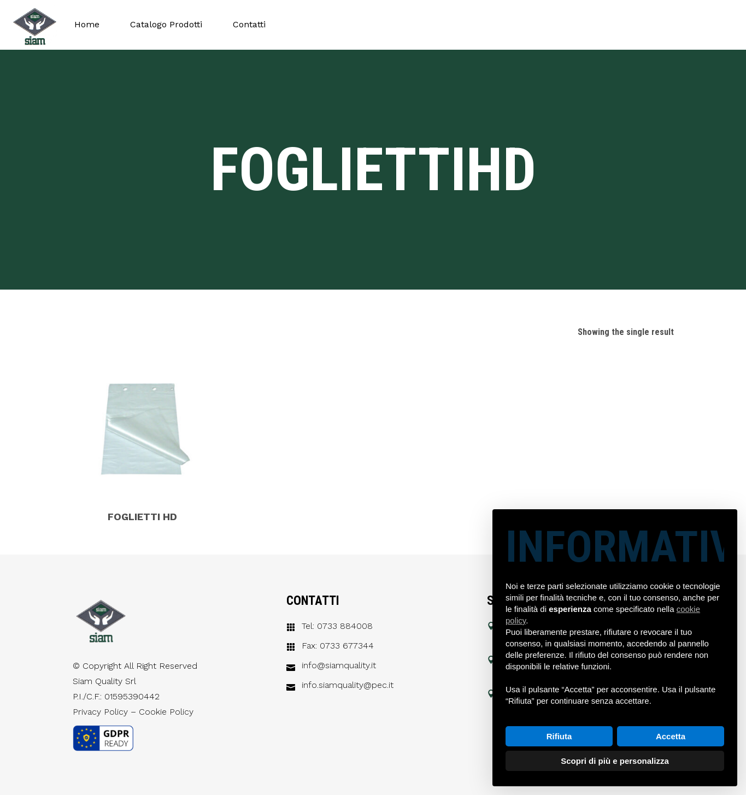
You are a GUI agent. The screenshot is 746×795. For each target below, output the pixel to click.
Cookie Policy (166, 711)
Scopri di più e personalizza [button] (615, 760)
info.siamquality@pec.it (347, 685)
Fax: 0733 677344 (338, 646)
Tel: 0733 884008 (337, 626)
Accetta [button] (670, 736)
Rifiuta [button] (559, 736)
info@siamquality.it (339, 665)
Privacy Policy (100, 711)
